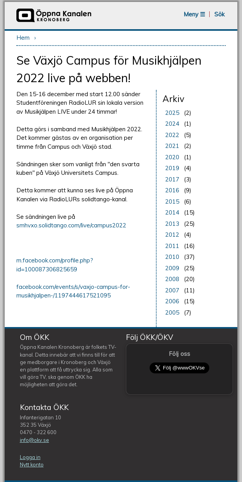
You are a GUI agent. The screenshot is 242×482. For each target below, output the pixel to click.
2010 (172, 256)
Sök (219, 14)
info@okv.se (34, 440)
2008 (172, 279)
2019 (172, 168)
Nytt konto (32, 464)
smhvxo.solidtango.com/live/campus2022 (71, 225)
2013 (172, 223)
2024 (172, 123)
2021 (172, 146)
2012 (172, 234)
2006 (172, 301)
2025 (172, 112)
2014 (172, 212)
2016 (172, 190)
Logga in (30, 457)
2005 (172, 312)
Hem (23, 37)
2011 (172, 246)
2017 (172, 179)
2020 (172, 157)
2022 (172, 135)
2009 (172, 268)
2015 (172, 201)
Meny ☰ (194, 14)
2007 (172, 290)
